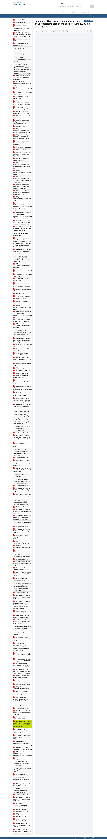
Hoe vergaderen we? (66, 11)
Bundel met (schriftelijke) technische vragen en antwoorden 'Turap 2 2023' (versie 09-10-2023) (22, 34)
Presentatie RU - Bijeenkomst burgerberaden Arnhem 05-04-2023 (22, 737)
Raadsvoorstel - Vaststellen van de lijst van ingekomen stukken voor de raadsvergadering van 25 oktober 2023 (22, 463)
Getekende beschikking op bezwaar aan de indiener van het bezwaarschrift (22, 621)
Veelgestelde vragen (75, 11)
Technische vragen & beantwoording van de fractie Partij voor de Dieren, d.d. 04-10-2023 (22, 831)
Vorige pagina (89, 20)
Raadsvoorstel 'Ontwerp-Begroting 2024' (21, 97)
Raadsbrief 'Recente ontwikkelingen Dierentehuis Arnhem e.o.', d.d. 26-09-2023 (21, 665)
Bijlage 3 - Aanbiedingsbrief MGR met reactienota (21, 550)
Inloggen (91, 837)
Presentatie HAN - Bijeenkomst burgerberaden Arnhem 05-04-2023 (20, 731)
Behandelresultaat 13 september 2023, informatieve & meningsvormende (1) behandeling (22, 743)
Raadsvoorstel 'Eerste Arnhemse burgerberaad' (20, 717)
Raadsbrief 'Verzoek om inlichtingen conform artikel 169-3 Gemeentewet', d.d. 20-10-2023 (22, 671)
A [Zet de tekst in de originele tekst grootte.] (88, 16)
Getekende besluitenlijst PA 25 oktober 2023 (21, 44)
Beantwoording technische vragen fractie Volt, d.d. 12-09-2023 (22, 748)
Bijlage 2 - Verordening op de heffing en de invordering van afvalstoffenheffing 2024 (22, 122)
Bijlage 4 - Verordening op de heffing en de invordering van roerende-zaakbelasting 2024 (22, 136)
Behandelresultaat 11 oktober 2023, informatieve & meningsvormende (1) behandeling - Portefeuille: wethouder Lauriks (22, 215)
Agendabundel (18, 20)
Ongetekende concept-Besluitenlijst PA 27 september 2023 (21, 445)
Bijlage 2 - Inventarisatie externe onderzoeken (21, 159)
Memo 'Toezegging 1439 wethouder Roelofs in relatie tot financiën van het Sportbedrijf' (21, 400)
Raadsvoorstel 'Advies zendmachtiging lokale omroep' (21, 568)
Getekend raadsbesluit (20, 432)
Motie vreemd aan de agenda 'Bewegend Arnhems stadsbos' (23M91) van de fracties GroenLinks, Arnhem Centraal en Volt (22, 778)
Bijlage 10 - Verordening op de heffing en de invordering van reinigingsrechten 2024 (21, 192)
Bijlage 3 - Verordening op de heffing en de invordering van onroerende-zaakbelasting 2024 (22, 130)
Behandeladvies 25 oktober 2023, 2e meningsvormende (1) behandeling (21, 77)
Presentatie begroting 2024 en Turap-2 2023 (22, 93)
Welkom (15, 11)
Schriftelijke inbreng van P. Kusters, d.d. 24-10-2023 (21, 784)
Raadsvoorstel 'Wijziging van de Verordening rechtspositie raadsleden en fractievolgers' (22, 517)
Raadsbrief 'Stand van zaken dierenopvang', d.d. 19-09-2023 (22, 660)
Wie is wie (56, 11)
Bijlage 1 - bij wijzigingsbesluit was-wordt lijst (21, 542)
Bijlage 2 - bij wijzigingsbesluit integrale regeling (22, 546)
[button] (92, 6)
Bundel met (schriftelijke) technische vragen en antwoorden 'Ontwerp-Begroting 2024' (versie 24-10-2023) (22, 27)
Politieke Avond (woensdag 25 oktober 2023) (41, 15)
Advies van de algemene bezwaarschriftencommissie (21, 616)
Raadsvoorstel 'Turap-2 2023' (22, 147)
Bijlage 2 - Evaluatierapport (21, 814)
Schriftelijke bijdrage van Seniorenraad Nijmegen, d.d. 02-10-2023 (21, 825)
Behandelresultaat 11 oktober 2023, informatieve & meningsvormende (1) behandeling (22, 313)
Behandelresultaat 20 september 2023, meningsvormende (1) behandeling (22, 753)
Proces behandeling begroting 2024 (22, 88)
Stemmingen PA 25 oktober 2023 (21, 39)
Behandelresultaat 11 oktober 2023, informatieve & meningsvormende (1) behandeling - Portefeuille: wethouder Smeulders (22, 206)
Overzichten (47, 11)
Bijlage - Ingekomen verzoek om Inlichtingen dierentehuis (22, 676)
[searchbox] (74, 6)
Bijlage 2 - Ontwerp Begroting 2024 (22, 116)
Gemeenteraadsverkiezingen (25, 11)
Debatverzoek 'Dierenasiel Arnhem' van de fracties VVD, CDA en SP (22, 639)
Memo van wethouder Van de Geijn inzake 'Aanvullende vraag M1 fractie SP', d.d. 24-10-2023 (22, 222)
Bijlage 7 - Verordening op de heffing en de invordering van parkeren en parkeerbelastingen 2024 (22, 165)
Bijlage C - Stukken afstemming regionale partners (21, 687)
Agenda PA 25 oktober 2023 (22, 22)
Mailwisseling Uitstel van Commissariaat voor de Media (21, 579)
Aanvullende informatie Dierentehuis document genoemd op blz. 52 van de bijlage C (22, 693)
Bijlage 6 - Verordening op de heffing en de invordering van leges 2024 (22, 154)
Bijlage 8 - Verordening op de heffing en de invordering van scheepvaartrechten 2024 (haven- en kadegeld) (22, 179)
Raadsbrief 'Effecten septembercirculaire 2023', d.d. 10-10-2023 (22, 83)
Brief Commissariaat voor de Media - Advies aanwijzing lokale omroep (22, 574)
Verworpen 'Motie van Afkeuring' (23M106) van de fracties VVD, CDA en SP (20, 699)
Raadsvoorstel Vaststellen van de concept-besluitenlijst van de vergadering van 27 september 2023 (22, 438)
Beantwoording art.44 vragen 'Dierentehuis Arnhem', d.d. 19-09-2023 (22, 654)
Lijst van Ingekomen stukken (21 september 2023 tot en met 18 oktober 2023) (22, 470)
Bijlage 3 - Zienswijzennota (21, 816)
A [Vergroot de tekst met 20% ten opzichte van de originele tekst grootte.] (90, 16)
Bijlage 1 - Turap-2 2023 (21, 149)
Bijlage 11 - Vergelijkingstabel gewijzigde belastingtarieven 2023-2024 (22, 198)
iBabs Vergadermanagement (78, 837)
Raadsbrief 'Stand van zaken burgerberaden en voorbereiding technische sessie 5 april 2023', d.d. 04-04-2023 (22, 724)
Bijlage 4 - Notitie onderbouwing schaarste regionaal (22, 819)
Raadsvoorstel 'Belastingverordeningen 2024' (21, 108)
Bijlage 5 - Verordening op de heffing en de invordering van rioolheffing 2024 (22, 142)
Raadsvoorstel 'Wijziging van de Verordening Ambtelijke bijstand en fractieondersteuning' (22, 496)
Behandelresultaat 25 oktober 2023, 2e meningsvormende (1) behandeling (22, 251)
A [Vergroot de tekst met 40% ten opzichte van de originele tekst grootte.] (93, 16)
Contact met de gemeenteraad (85, 11)
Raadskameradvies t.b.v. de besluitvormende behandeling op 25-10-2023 (22, 490)
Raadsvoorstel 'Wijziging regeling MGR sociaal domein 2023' (21, 537)
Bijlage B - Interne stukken (21, 684)
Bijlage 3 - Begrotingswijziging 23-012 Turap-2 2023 (22, 172)
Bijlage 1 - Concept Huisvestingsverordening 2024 (21, 810)
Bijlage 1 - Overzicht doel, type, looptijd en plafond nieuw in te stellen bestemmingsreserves (22, 102)
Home (22, 15)
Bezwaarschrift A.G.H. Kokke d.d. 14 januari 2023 (22, 611)
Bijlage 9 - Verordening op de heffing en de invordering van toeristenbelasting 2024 (22, 186)
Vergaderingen (39, 11)
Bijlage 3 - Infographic (20, 126)
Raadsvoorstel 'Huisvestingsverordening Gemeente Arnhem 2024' (20, 805)
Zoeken (61, 3)
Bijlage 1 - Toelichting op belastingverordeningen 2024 (21, 112)
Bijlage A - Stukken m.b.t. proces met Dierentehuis (21, 680)
